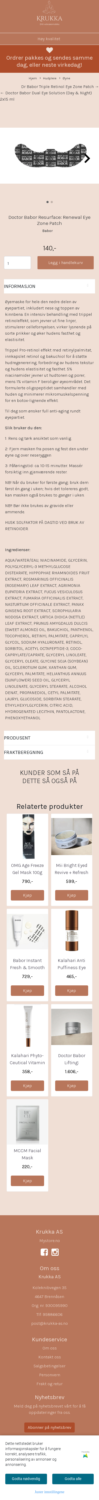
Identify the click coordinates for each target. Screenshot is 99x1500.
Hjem (33, 78)
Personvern (49, 1374)
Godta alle (73, 1479)
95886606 (53, 1314)
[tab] (49, 286)
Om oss (50, 1348)
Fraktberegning (23, 752)
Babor (47, 231)
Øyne (64, 78)
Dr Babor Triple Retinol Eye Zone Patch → (60, 86)
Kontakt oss (49, 1356)
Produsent (17, 738)
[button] (47, 202)
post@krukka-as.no (49, 1323)
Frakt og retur (49, 1383)
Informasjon (19, 286)
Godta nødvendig (26, 1479)
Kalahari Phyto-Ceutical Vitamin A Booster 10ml (27, 1063)
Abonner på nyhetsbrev (49, 1427)
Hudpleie (48, 78)
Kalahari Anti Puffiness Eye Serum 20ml (72, 967)
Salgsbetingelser (49, 1365)
